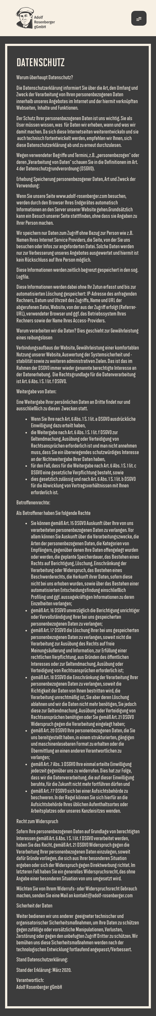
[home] (46, 18)
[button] (139, 18)
